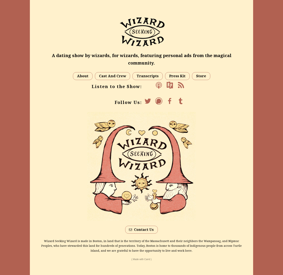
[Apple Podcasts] (159, 85)
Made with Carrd (141, 259)
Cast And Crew (112, 76)
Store (201, 76)
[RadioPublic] (170, 85)
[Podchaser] (159, 101)
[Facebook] (170, 101)
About (82, 76)
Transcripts (148, 76)
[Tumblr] (181, 101)
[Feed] (181, 85)
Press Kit (177, 76)
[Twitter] (148, 101)
